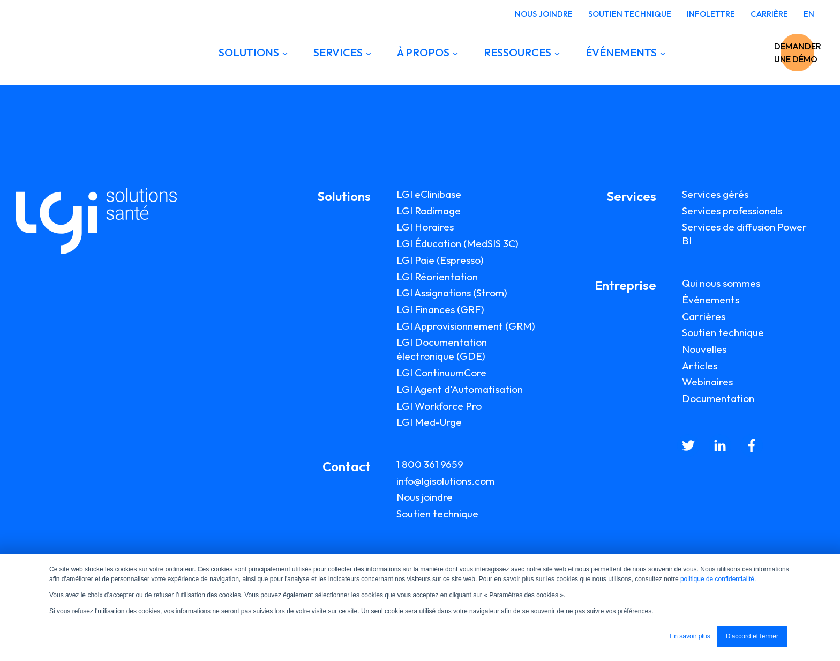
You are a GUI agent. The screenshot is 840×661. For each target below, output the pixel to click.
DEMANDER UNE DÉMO (752, 52)
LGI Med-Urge (429, 421)
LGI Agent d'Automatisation (459, 389)
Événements (710, 299)
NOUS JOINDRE (544, 14)
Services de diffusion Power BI (744, 233)
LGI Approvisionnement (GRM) (465, 326)
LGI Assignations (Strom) (451, 292)
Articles (699, 365)
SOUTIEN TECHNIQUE (629, 14)
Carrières (703, 316)
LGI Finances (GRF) (440, 309)
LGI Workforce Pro (439, 405)
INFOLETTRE (711, 14)
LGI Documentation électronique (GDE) (441, 349)
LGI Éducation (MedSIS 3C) (457, 243)
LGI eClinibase (428, 194)
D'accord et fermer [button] (752, 636)
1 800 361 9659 (429, 464)
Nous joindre (424, 497)
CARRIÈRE (769, 14)
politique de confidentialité (717, 579)
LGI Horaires (425, 226)
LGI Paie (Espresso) (440, 260)
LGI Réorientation (437, 276)
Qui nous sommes (721, 283)
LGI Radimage (428, 210)
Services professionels (732, 210)
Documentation (718, 398)
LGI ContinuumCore (441, 372)
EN (809, 14)
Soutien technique (437, 513)
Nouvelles (704, 349)
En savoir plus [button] (690, 636)
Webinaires (707, 381)
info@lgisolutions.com (445, 480)
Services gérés (715, 194)
